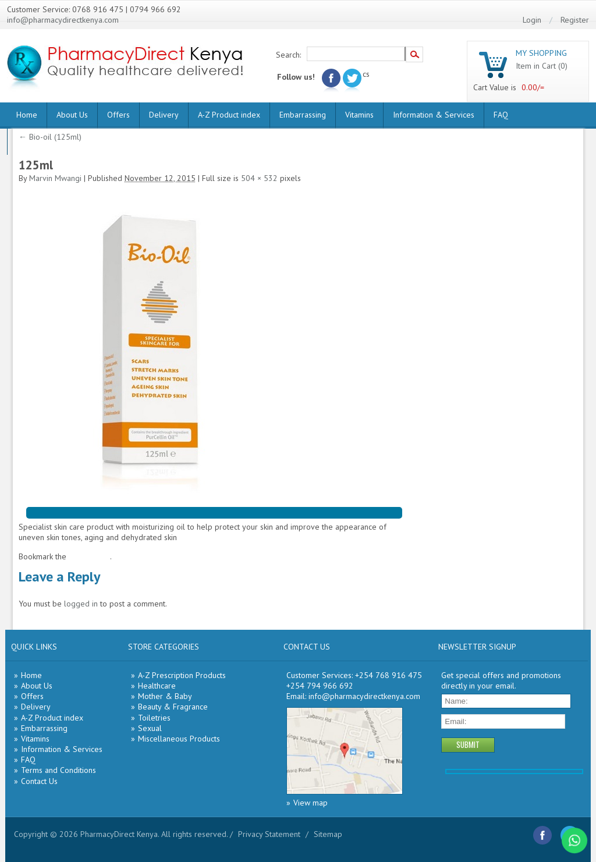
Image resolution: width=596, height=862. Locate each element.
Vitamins (359, 114)
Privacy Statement (269, 834)
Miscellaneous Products (179, 738)
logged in (81, 603)
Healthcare (157, 685)
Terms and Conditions (58, 770)
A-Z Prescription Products (182, 675)
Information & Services (433, 114)
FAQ (501, 114)
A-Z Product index (229, 114)
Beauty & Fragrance (173, 706)
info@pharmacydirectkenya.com (63, 20)
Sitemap (328, 834)
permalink (93, 556)
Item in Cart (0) (541, 66)
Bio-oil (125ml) (50, 137)
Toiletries (154, 717)
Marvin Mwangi (55, 178)
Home (26, 114)
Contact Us (39, 781)
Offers (118, 114)
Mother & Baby (165, 696)
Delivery (164, 114)
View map (310, 802)
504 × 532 (259, 178)
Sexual (150, 728)
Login (532, 20)
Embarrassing (302, 114)
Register (574, 20)
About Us (72, 114)
